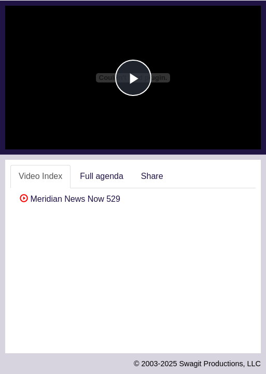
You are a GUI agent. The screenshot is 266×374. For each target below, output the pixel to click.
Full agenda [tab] (101, 176)
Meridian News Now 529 (70, 199)
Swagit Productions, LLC (220, 363)
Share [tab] (152, 176)
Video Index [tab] (40, 176)
